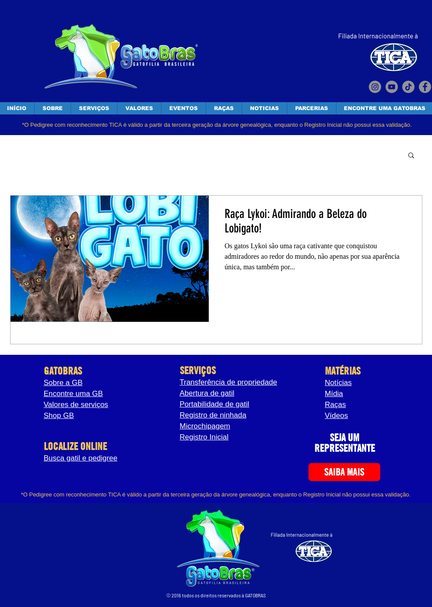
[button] (411, 156)
